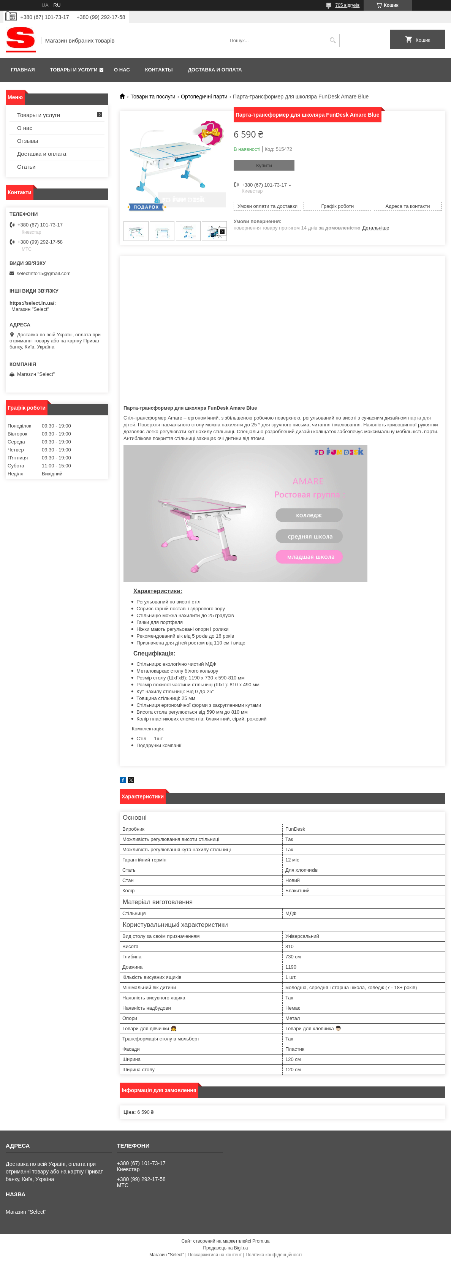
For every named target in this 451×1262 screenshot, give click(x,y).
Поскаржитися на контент (215, 1254)
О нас (122, 70)
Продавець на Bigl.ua (225, 1248)
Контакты (159, 70)
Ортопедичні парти (204, 96)
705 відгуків (347, 5)
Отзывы (27, 141)
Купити (264, 165)
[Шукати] (333, 40)
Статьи (26, 166)
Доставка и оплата (215, 70)
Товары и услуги (74, 70)
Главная (23, 70)
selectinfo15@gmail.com (44, 273)
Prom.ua (260, 1241)
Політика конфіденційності (273, 1254)
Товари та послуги (152, 96)
